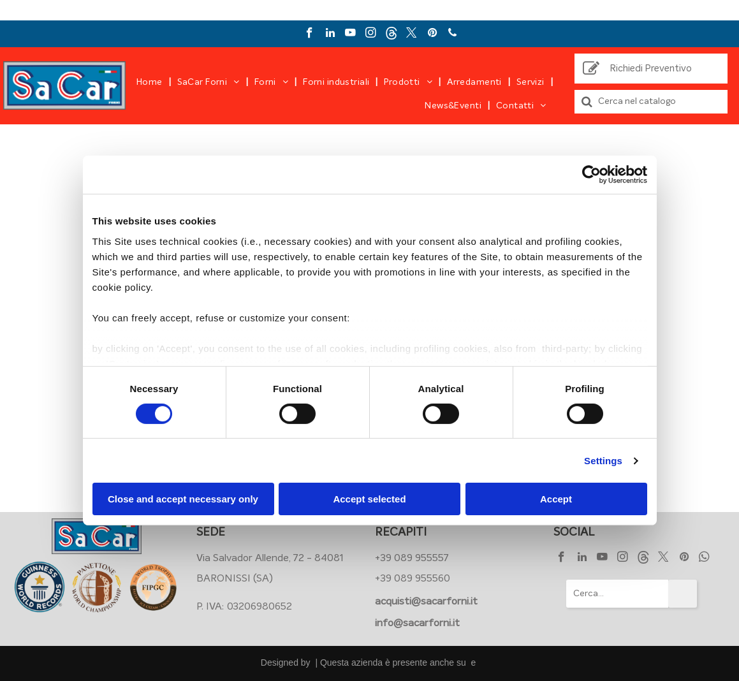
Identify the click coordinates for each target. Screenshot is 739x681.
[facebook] (310, 34)
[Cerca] (651, 101)
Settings (603, 460)
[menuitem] (150, 82)
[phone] (452, 34)
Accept (556, 499)
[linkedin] (330, 34)
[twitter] (412, 34)
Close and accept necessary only (183, 499)
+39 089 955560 (412, 578)
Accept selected (369, 499)
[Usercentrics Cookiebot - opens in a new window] (591, 174)
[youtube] (350, 34)
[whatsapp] (704, 558)
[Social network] (391, 34)
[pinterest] (432, 34)
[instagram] (371, 34)
